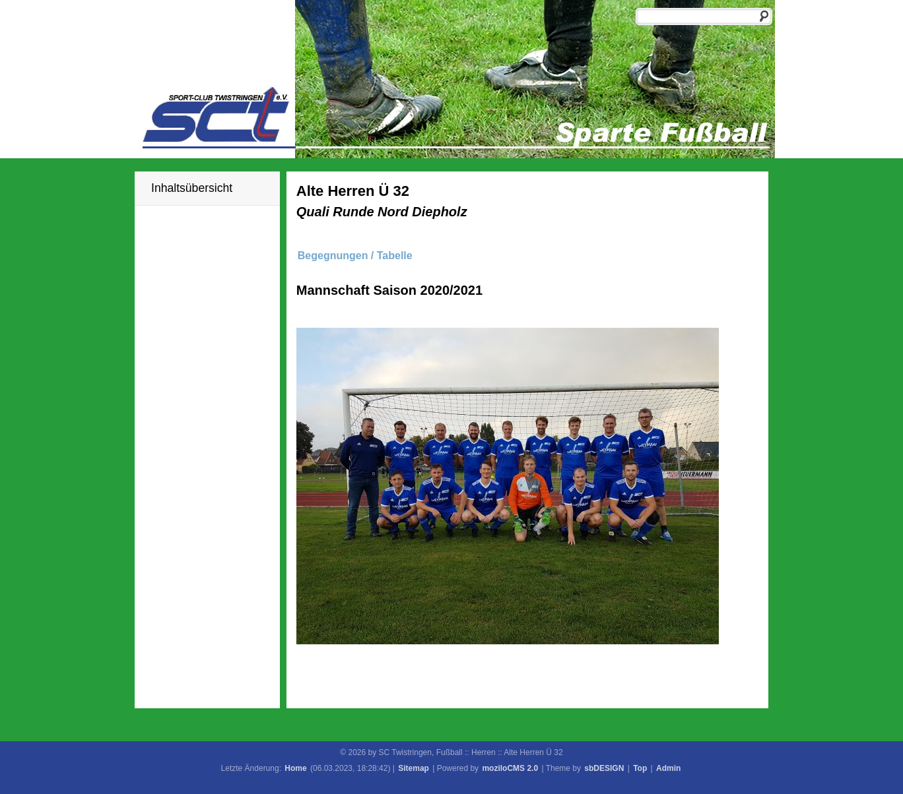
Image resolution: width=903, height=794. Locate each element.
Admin (668, 768)
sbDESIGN (604, 768)
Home (295, 768)
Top (640, 768)
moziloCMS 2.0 (510, 768)
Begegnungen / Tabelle (355, 255)
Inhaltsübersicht (191, 188)
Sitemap (413, 768)
